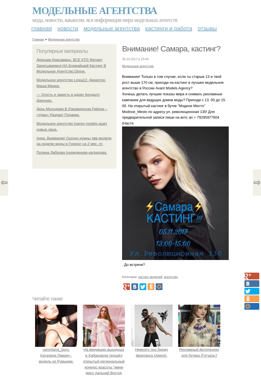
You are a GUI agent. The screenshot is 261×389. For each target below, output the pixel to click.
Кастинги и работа (168, 28)
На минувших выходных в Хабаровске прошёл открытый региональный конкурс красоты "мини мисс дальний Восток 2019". (104, 361)
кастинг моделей (150, 277)
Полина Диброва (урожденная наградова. (71, 152)
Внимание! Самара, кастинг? (171, 48)
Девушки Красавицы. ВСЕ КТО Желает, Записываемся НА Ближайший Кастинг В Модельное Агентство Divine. (71, 66)
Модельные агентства (94, 10)
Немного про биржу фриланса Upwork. (151, 349)
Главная (41, 28)
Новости (67, 28)
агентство (171, 277)
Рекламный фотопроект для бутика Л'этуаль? (199, 349)
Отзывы (207, 28)
